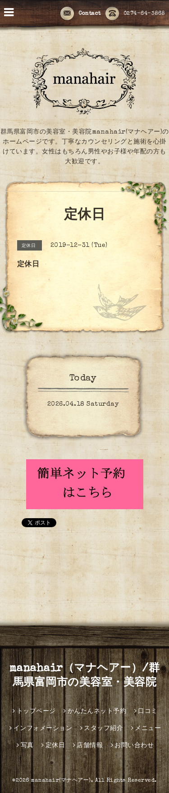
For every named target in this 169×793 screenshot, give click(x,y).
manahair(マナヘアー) (61, 781)
